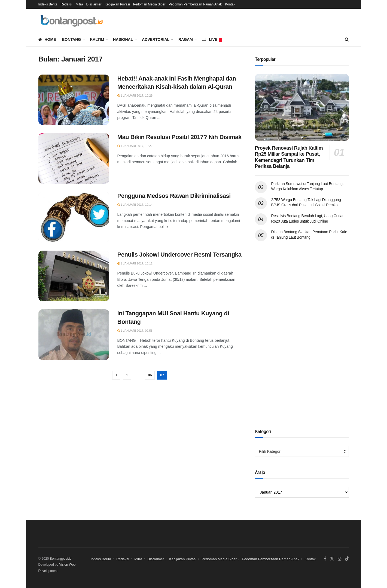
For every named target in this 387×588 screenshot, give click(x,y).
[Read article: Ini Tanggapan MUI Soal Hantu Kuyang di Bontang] (73, 334)
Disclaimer (94, 4)
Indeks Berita (47, 4)
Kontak (230, 4)
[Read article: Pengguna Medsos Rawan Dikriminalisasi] (73, 217)
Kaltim (97, 39)
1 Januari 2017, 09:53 (135, 330)
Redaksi (66, 4)
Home (47, 39)
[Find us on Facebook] (325, 559)
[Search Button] (347, 39)
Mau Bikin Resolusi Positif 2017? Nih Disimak (179, 137)
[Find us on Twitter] (332, 559)
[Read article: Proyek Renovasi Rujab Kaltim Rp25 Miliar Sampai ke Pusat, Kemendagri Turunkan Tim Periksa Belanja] (302, 107)
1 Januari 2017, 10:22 (135, 145)
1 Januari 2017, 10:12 (135, 263)
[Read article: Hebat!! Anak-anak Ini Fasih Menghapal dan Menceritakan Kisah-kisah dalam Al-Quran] (73, 100)
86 (150, 375)
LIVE (212, 39)
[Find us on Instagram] (340, 559)
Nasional (123, 39)
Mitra (79, 4)
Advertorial (155, 39)
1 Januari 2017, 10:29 (135, 95)
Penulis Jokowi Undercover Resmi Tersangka (179, 254)
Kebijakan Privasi (117, 4)
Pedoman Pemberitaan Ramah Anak (195, 4)
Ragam (185, 39)
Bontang (71, 39)
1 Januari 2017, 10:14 (135, 204)
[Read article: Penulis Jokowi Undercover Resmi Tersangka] (73, 276)
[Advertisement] (276, 332)
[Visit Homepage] (72, 21)
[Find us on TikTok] (347, 559)
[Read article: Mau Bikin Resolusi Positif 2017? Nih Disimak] (73, 158)
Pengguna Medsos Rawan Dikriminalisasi (174, 195)
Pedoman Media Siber (149, 4)
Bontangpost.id (61, 559)
